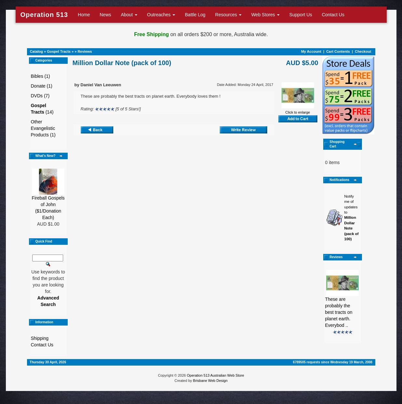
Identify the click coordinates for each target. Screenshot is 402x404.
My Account (311, 51)
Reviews (84, 51)
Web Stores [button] (265, 14)
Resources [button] (228, 14)
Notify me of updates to (351, 217)
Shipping (40, 338)
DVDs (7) (40, 95)
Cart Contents (338, 51)
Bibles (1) (40, 76)
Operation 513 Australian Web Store (215, 375)
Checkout (363, 51)
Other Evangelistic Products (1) (43, 128)
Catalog (36, 51)
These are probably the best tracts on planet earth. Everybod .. (339, 312)
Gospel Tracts (59, 51)
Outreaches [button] (161, 14)
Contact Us (333, 14)
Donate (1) (41, 86)
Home (84, 14)
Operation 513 (44, 14)
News (105, 14)
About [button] (129, 14)
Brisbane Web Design (210, 381)
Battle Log (195, 14)
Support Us (300, 14)
